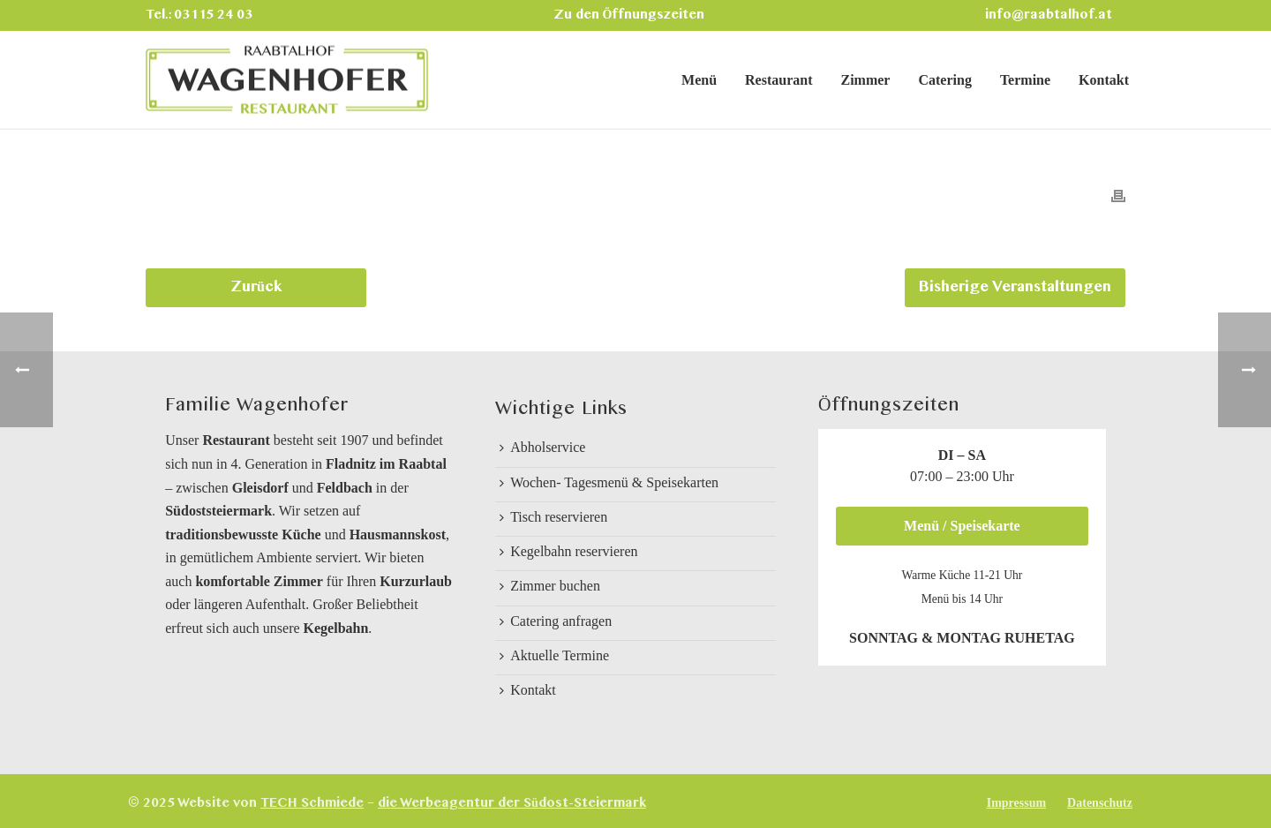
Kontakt (1104, 79)
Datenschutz (1099, 802)
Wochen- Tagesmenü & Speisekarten (609, 482)
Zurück (256, 287)
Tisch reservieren (553, 516)
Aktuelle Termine (554, 655)
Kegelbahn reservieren (568, 551)
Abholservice (542, 447)
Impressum (1016, 802)
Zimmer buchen (550, 585)
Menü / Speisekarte (962, 525)
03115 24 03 (213, 15)
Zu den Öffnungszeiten (629, 15)
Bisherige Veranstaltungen (1015, 287)
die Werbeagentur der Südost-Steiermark (512, 803)
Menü (699, 79)
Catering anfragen (556, 621)
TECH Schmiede (312, 803)
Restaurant (778, 79)
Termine (1025, 79)
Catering (944, 79)
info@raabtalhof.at (1048, 15)
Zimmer (865, 79)
